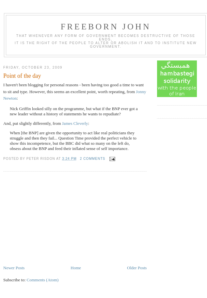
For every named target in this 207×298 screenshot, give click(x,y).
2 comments (92, 158)
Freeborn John (106, 26)
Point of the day (22, 76)
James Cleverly (75, 123)
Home (76, 267)
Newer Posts (13, 267)
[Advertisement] (52, 219)
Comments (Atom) (43, 279)
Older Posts (137, 267)
